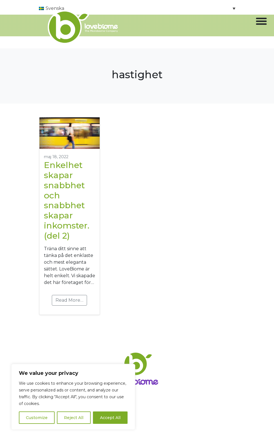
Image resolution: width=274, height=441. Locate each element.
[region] (73, 397)
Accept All (110, 417)
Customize (37, 417)
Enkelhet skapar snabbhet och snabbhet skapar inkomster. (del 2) (66, 200)
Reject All (73, 417)
